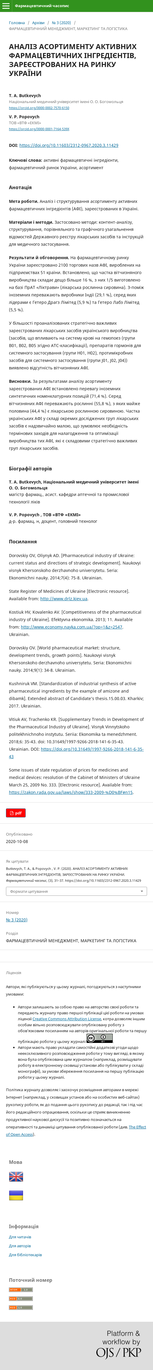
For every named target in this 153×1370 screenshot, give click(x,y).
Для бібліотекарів (25, 1254)
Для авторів (20, 1245)
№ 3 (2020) (61, 22)
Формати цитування (29, 891)
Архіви (38, 22)
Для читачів (20, 1237)
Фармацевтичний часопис (42, 5)
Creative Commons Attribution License (67, 1018)
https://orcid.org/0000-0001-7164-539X (39, 129)
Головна (17, 22)
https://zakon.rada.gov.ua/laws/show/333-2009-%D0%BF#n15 (71, 792)
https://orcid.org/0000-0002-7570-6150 (39, 108)
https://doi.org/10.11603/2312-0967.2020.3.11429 (68, 145)
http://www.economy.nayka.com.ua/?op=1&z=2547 (71, 627)
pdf (17, 813)
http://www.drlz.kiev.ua (63, 598)
